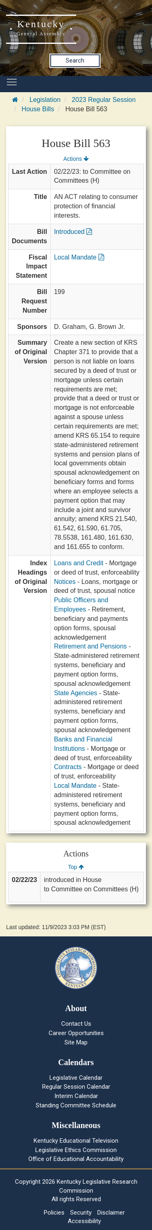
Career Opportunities (76, 1033)
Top (76, 867)
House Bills (37, 109)
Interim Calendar (76, 1096)
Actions (75, 159)
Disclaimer (111, 1212)
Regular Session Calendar (76, 1086)
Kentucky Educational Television (76, 1140)
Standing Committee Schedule (76, 1105)
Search (75, 60)
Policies (54, 1212)
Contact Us (76, 1023)
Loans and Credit (78, 563)
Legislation (45, 99)
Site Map (76, 1042)
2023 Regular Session (103, 99)
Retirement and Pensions (90, 646)
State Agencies (75, 693)
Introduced (73, 231)
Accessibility (84, 1221)
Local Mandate (79, 257)
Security (81, 1212)
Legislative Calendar (76, 1077)
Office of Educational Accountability (76, 1159)
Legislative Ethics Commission (76, 1150)
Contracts (67, 766)
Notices (64, 581)
